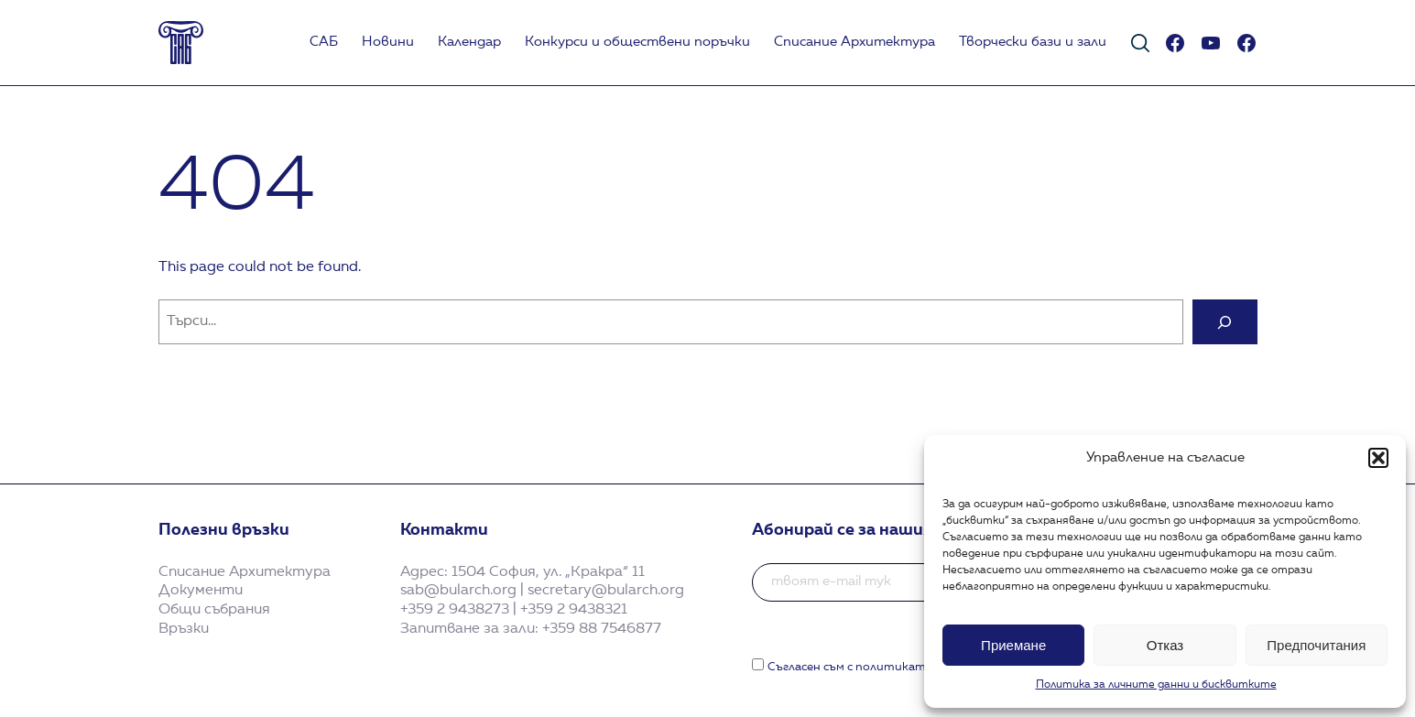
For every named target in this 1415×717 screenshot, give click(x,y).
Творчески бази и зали (1032, 42)
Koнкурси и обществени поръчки (637, 42)
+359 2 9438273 (454, 610)
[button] (1378, 458)
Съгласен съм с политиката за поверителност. (912, 667)
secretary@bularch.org (606, 590)
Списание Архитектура (854, 42)
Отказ (1165, 645)
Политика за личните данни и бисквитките (1156, 684)
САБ (324, 42)
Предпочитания (1316, 645)
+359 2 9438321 (573, 610)
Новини (388, 42)
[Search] (1224, 321)
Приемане (1013, 645)
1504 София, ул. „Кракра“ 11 (548, 572)
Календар (469, 42)
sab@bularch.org (458, 590)
